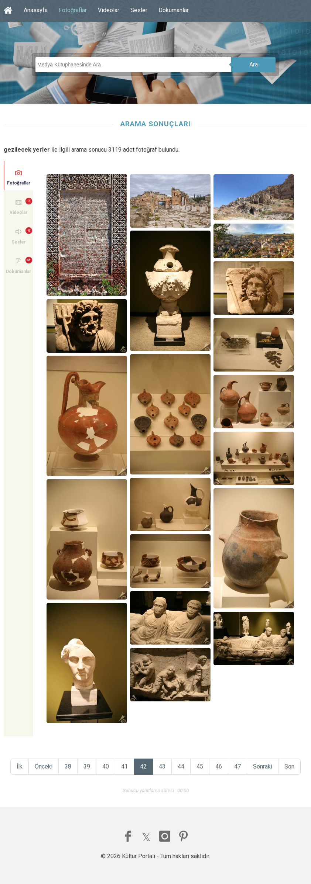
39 (86, 766)
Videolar (108, 10)
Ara (253, 64)
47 (237, 766)
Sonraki (262, 766)
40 (105, 766)
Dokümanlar (173, 10)
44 (181, 766)
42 (143, 766)
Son (289, 766)
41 (124, 766)
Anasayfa (36, 10)
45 (199, 766)
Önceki (43, 766)
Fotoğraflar (73, 10)
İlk (20, 766)
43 (162, 766)
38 (68, 766)
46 (218, 766)
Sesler (138, 10)
